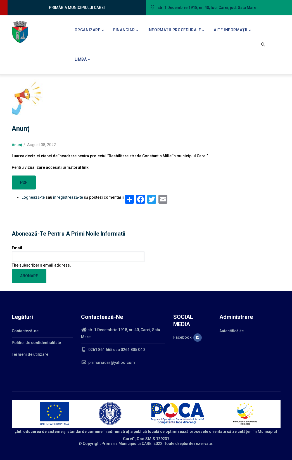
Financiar (125, 30)
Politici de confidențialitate (36, 342)
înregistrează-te (68, 197)
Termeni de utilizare (30, 354)
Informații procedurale (176, 30)
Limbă (83, 60)
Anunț (17, 145)
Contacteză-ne (25, 331)
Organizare (89, 30)
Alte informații (232, 30)
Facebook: (187, 337)
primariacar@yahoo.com (108, 362)
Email (17, 248)
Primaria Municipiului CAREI (127, 443)
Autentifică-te (231, 331)
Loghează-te (33, 197)
